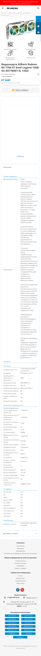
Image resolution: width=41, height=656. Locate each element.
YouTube (22, 590)
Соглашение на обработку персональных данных (20, 553)
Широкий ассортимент (10, 49)
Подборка (12, 633)
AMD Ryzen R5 (12, 630)
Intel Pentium (28, 616)
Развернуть (20, 156)
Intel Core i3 (28, 619)
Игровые (28, 633)
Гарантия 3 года (30, 58)
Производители (20, 581)
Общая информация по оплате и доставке (20, 558)
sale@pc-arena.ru (31, 598)
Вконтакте (18, 590)
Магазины (20, 548)
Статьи (20, 576)
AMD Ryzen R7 (28, 630)
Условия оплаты (20, 561)
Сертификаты (20, 551)
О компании (20, 546)
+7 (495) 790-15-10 (13, 597)
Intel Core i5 (12, 623)
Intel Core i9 (12, 626)
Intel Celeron (12, 616)
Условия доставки (20, 563)
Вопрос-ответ (20, 578)
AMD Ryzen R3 (28, 626)
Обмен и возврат (20, 568)
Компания (20, 543)
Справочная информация (20, 573)
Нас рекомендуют (31, 49)
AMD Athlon (12, 619)
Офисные (20, 637)
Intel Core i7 (28, 623)
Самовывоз (20, 566)
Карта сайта (20, 583)
